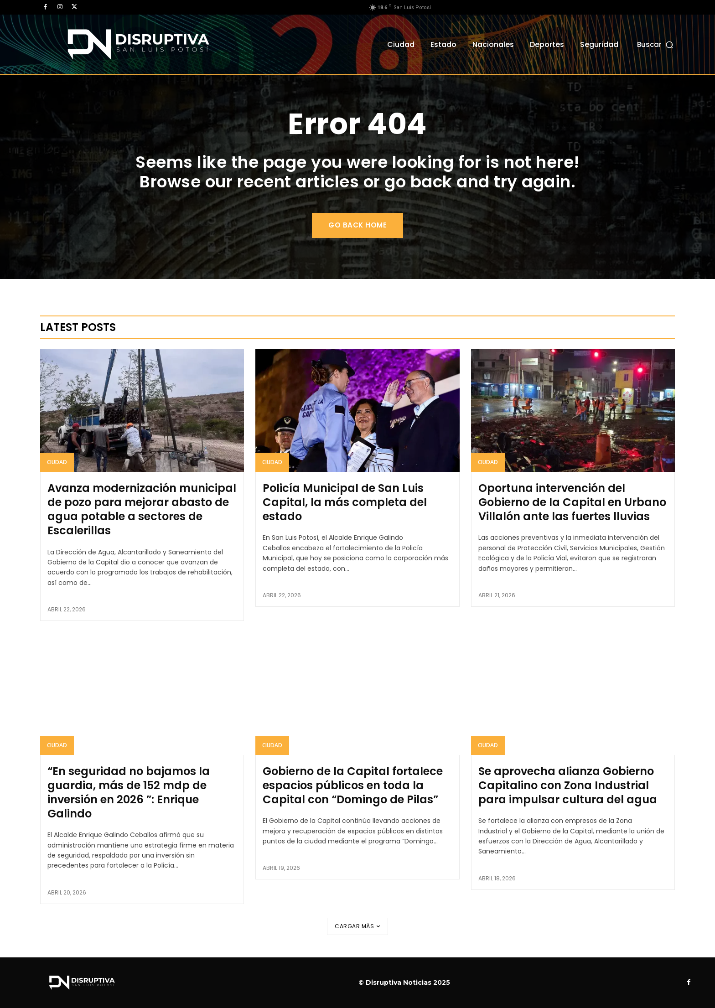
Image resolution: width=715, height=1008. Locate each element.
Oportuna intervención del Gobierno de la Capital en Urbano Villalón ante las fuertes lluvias (572, 502)
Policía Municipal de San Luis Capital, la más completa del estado (345, 502)
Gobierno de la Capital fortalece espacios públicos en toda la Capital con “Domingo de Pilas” (353, 785)
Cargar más (357, 926)
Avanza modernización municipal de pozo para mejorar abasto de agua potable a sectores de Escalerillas (141, 509)
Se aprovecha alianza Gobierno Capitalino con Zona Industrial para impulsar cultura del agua (567, 785)
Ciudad (57, 462)
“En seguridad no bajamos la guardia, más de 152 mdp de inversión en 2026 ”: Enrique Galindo (128, 793)
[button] (656, 44)
